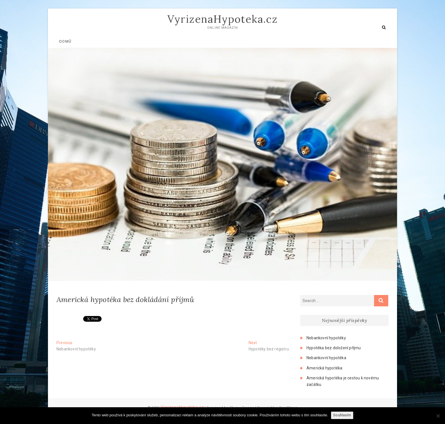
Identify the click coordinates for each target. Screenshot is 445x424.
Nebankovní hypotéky (326, 338)
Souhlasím (342, 415)
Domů (65, 41)
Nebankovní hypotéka (326, 358)
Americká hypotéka (324, 368)
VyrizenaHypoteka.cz (222, 19)
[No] (438, 416)
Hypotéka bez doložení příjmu (334, 348)
